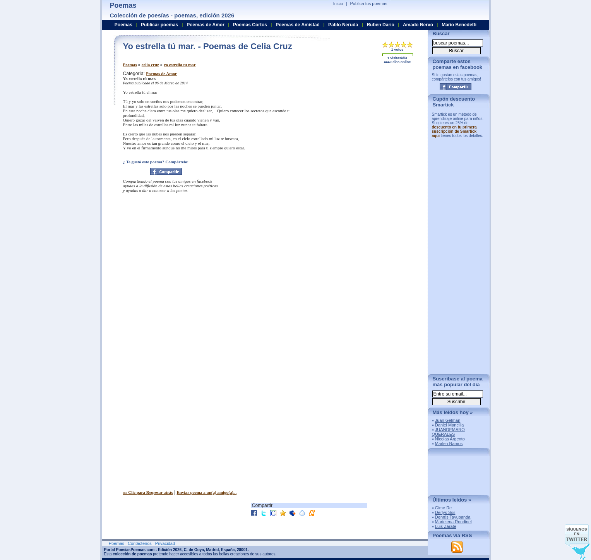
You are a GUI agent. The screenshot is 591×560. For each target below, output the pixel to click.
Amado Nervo (418, 24)
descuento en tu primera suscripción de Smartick (454, 129)
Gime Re (443, 507)
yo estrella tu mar (180, 64)
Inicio (338, 3)
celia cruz (150, 64)
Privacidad (165, 543)
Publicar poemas (159, 24)
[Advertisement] (357, 125)
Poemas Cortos (250, 24)
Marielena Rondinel (453, 521)
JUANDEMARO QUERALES (448, 432)
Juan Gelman (447, 420)
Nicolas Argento (450, 439)
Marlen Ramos (449, 443)
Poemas (130, 64)
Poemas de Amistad (298, 24)
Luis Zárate (445, 526)
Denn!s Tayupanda (453, 517)
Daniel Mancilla (449, 425)
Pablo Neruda (343, 24)
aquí (436, 136)
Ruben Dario (380, 24)
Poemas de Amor (161, 73)
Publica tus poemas (368, 3)
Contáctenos (140, 543)
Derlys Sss (445, 512)
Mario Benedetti (459, 24)
